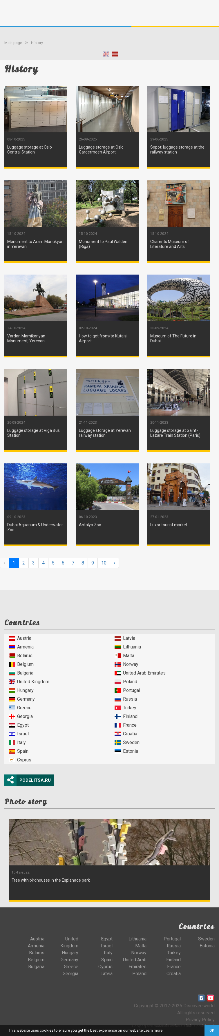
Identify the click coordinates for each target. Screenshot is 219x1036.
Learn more (153, 1030)
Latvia (125, 638)
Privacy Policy (200, 1019)
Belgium (21, 664)
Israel (19, 734)
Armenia (21, 647)
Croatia (126, 734)
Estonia (126, 751)
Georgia (21, 716)
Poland (126, 681)
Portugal (127, 690)
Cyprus (20, 760)
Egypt (19, 725)
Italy (17, 742)
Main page (13, 43)
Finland (126, 716)
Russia (126, 699)
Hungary (21, 690)
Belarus (20, 655)
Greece (20, 707)
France (126, 725)
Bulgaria (21, 673)
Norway (126, 664)
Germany (22, 699)
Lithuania (128, 647)
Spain (18, 751)
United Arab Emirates (140, 673)
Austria (20, 638)
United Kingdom (29, 681)
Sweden (127, 742)
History (37, 43)
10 (103, 563)
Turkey (125, 707)
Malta (124, 655)
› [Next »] (114, 563)
